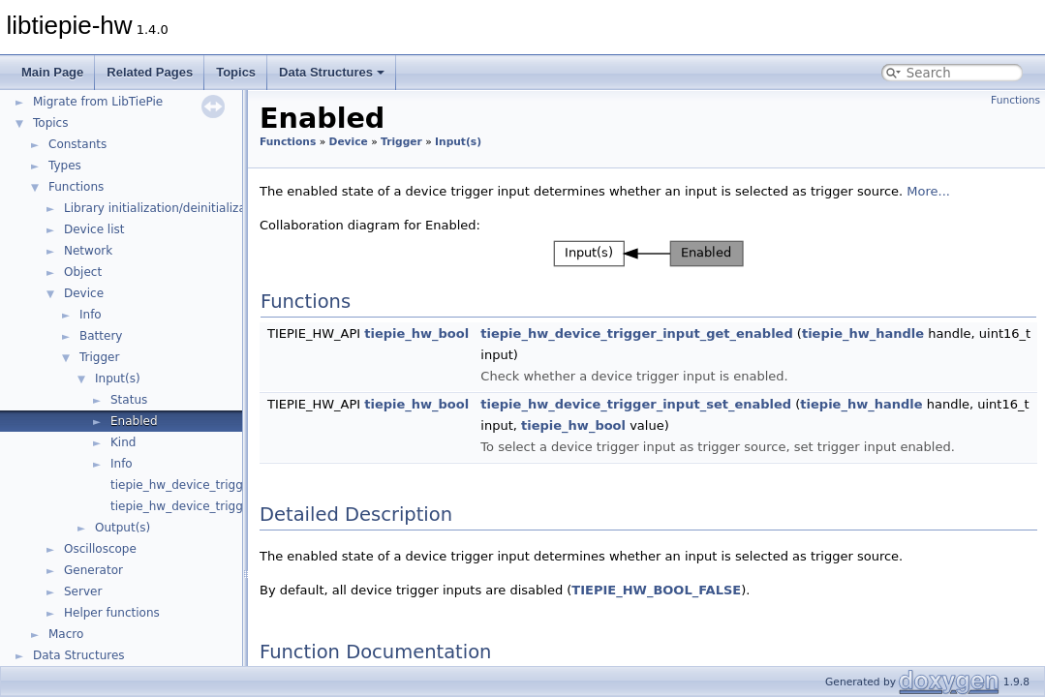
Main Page (52, 72)
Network (88, 251)
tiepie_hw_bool (416, 333)
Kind (123, 442)
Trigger (99, 357)
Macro (65, 634)
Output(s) (122, 527)
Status (128, 400)
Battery (100, 336)
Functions (76, 187)
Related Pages (150, 72)
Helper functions (112, 613)
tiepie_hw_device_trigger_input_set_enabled (635, 404)
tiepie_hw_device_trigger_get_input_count (232, 485)
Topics (236, 72)
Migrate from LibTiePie (98, 101)
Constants (77, 144)
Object (83, 272)
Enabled (134, 421)
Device (84, 293)
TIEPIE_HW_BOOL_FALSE (656, 590)
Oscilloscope (100, 549)
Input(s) (117, 378)
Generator (93, 570)
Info (90, 314)
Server (83, 591)
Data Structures (331, 72)
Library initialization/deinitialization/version (189, 208)
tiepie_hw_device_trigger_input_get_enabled (636, 333)
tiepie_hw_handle (863, 333)
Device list (94, 229)
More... (928, 191)
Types (64, 165)
